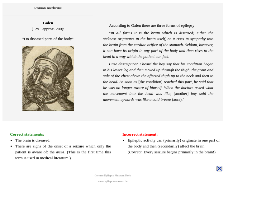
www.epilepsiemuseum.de (112, 181)
